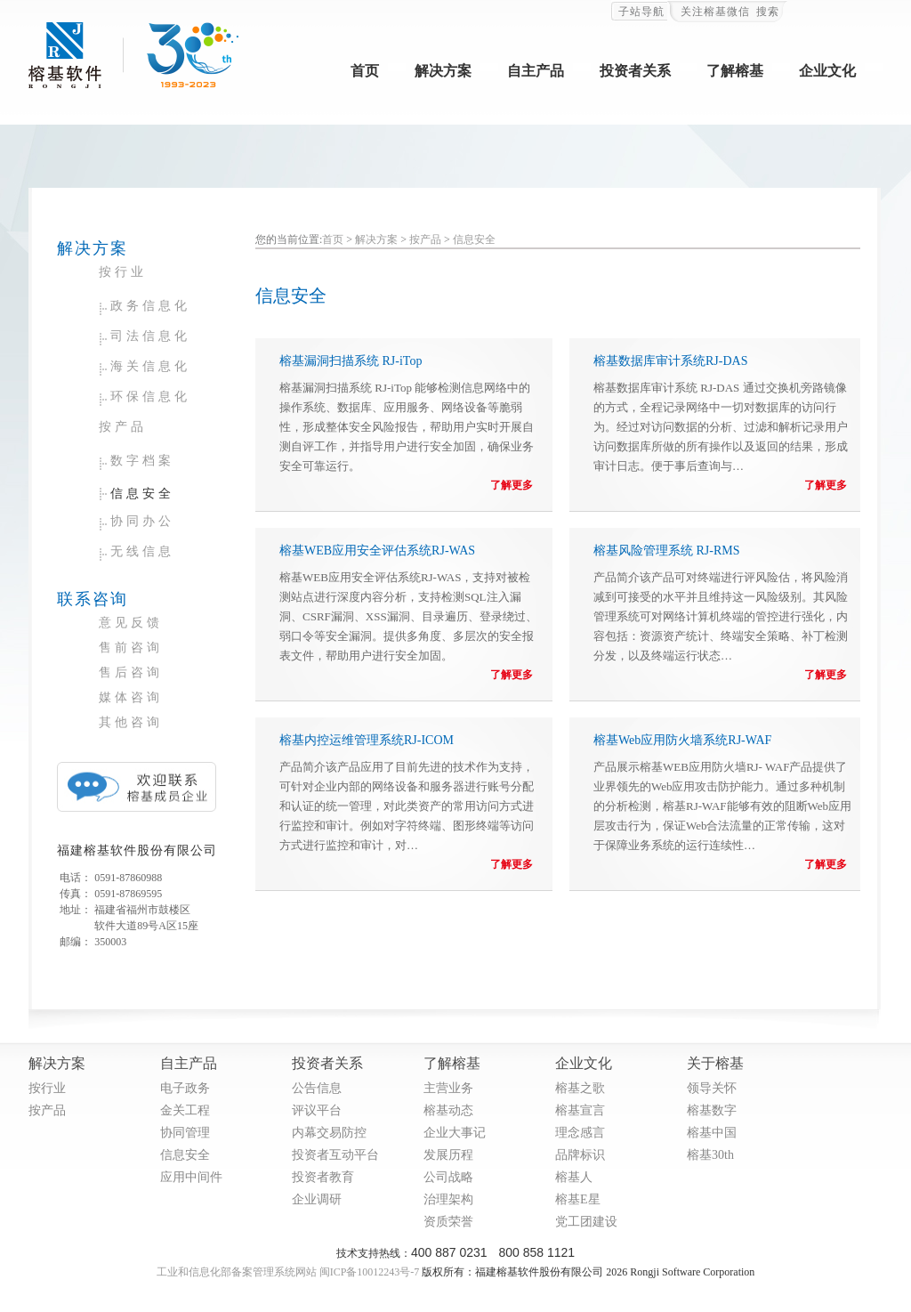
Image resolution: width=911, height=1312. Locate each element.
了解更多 (511, 485)
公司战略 (448, 1177)
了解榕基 (734, 70)
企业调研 (317, 1199)
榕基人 (574, 1177)
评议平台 (317, 1110)
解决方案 (443, 70)
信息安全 (142, 493)
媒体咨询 (131, 697)
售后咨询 (131, 672)
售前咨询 (131, 647)
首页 (365, 70)
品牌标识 (580, 1155)
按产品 (123, 426)
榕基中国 (712, 1132)
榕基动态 (448, 1110)
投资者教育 (323, 1177)
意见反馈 (131, 622)
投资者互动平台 (335, 1155)
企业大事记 (454, 1132)
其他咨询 (131, 722)
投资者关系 (635, 70)
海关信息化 (150, 366)
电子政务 (185, 1088)
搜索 (767, 11)
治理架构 (448, 1199)
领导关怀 (712, 1088)
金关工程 (185, 1110)
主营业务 (448, 1088)
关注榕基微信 (715, 11)
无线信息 (142, 551)
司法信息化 (150, 336)
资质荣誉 (448, 1221)
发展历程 (448, 1155)
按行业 (123, 272)
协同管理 (185, 1132)
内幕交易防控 (329, 1132)
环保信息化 (150, 396)
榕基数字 (712, 1110)
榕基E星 (578, 1199)
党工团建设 (586, 1221)
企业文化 (827, 70)
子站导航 (641, 11)
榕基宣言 (580, 1110)
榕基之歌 (580, 1088)
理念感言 (580, 1132)
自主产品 (535, 70)
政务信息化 (150, 305)
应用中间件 (191, 1177)
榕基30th (710, 1155)
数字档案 (142, 460)
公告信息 (317, 1088)
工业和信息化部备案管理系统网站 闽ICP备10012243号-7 (288, 1272)
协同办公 (142, 521)
